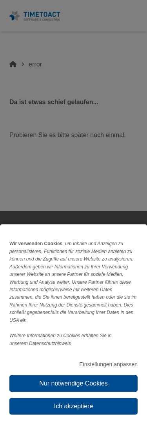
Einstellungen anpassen (108, 364)
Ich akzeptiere (73, 406)
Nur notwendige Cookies (73, 383)
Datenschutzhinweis (50, 343)
